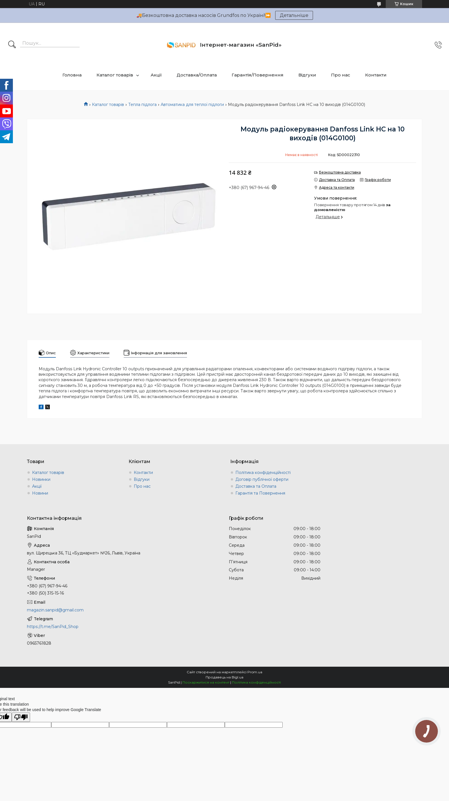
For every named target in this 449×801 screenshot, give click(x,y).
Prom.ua (254, 672)
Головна (72, 75)
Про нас (340, 75)
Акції (156, 75)
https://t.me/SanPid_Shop (52, 626)
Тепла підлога (142, 104)
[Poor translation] (21, 717)
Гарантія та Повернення (260, 493)
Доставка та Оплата (255, 486)
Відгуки (307, 75)
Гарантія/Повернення (257, 75)
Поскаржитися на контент (205, 682)
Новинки (41, 479)
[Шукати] (12, 45)
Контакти (376, 75)
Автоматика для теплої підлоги (192, 104)
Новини (40, 493)
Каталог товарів (115, 75)
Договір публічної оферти (261, 479)
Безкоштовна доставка (340, 172)
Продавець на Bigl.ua (224, 677)
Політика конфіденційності (263, 472)
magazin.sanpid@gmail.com (55, 610)
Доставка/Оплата (197, 75)
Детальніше (294, 15)
